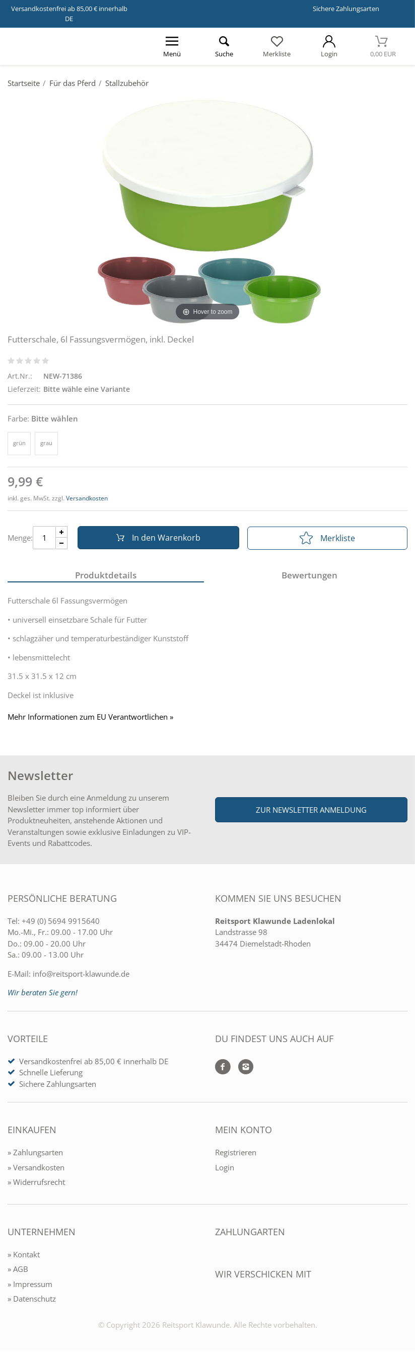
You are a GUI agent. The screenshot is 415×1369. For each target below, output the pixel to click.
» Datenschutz (32, 1300)
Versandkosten (87, 498)
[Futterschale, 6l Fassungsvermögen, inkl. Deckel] (207, 210)
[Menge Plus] (61, 532)
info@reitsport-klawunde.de (81, 975)
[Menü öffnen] (172, 46)
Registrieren (235, 1154)
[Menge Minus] (61, 544)
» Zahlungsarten (35, 1154)
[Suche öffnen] (224, 46)
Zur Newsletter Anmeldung (311, 811)
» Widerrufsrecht (36, 1183)
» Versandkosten (36, 1168)
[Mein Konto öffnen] (329, 46)
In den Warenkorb (157, 538)
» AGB (18, 1270)
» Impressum (30, 1285)
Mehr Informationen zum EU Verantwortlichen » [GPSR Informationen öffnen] (90, 718)
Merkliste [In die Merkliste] (327, 538)
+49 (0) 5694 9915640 (61, 922)
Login (224, 1168)
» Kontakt (24, 1255)
